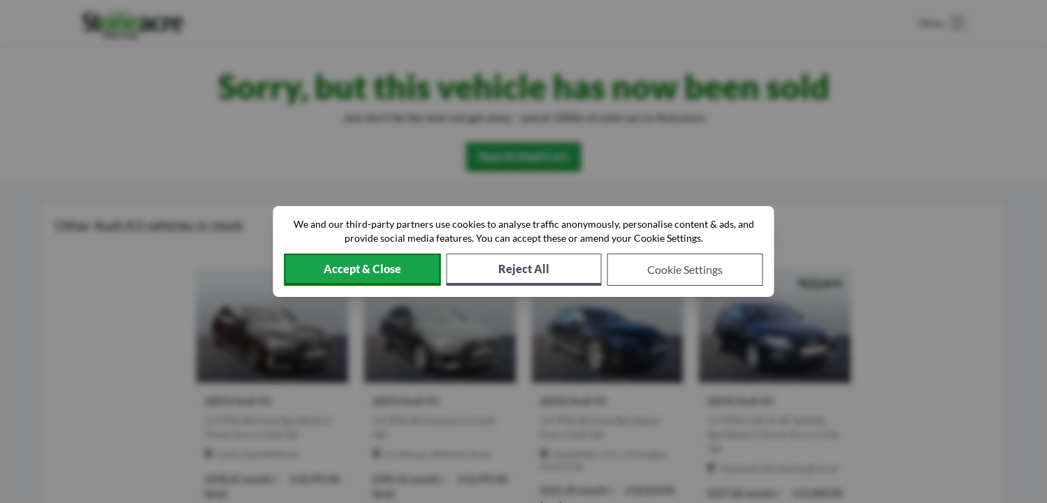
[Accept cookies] (362, 270)
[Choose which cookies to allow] (685, 270)
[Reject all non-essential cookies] (524, 270)
